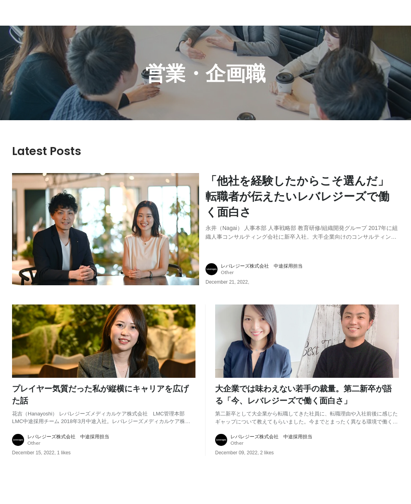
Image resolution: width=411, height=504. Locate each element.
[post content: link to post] (302, 206)
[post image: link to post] (105, 229)
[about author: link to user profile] (307, 269)
